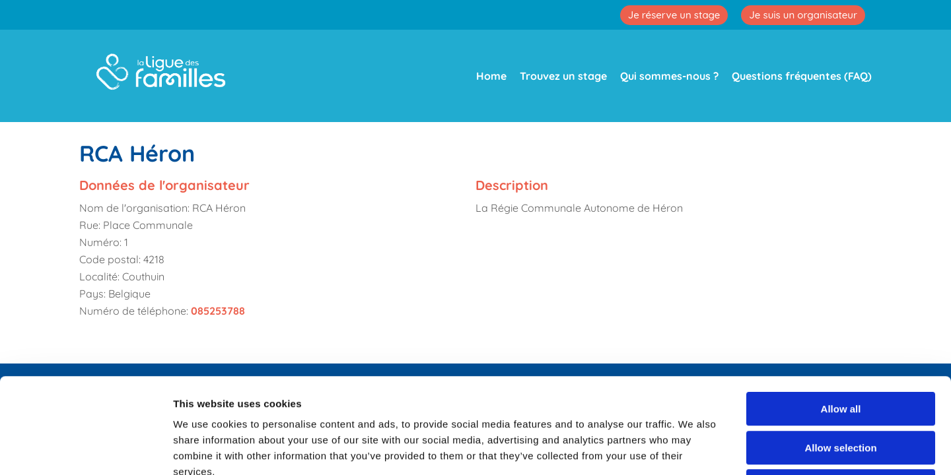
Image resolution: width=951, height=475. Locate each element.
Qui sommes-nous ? (669, 75)
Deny (841, 390)
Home (491, 75)
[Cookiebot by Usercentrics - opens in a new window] (85, 449)
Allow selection (840, 352)
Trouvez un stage (563, 75)
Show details (693, 449)
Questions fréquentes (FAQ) (802, 75)
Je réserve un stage (674, 15)
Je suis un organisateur (803, 15)
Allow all (841, 313)
